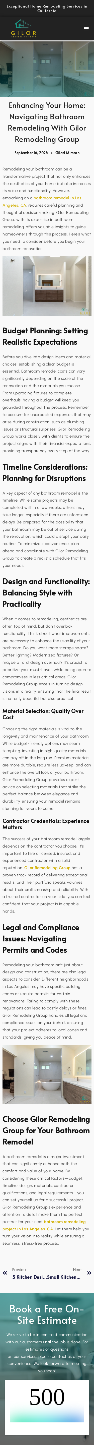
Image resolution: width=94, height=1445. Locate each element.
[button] (86, 28)
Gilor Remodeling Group (47, 867)
